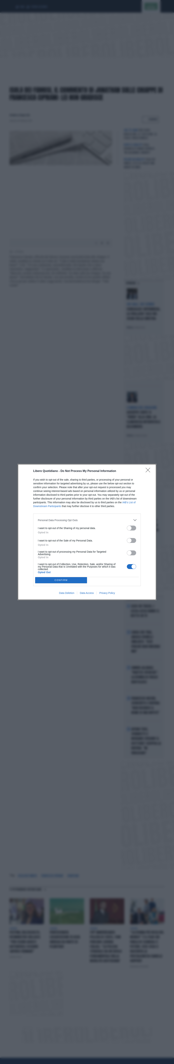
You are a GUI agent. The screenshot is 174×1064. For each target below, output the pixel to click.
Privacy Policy (107, 593)
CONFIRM (61, 580)
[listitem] (87, 520)
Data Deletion (66, 593)
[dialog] (87, 532)
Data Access (87, 593)
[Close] (149, 471)
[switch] (131, 528)
